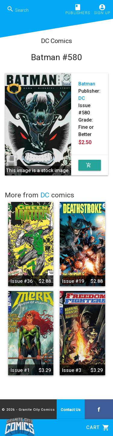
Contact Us (70, 409)
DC (81, 98)
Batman (86, 84)
